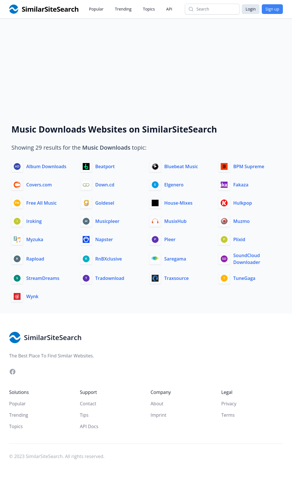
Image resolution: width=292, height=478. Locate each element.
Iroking (34, 221)
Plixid (239, 239)
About (157, 403)
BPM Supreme (248, 166)
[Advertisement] (146, 61)
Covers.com (39, 185)
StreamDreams (42, 278)
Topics (149, 9)
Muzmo (241, 221)
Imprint (158, 415)
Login (251, 9)
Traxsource (176, 278)
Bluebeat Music (181, 166)
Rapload (35, 259)
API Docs (89, 426)
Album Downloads (46, 166)
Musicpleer (107, 221)
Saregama (175, 259)
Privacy (228, 403)
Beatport (105, 166)
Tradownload (109, 278)
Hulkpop (242, 203)
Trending (123, 9)
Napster (104, 239)
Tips (84, 415)
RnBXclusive (108, 259)
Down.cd (104, 185)
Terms (228, 415)
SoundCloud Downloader (246, 258)
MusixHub (175, 221)
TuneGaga (244, 278)
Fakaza (240, 185)
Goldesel (104, 203)
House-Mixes (178, 203)
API (169, 9)
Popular (96, 9)
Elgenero (174, 185)
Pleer (170, 239)
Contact (88, 403)
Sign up (272, 9)
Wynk (32, 296)
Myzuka (34, 239)
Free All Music (41, 203)
